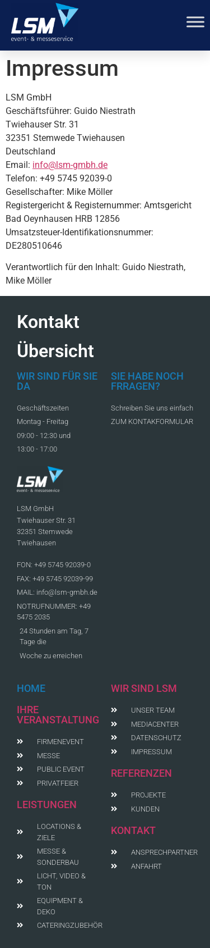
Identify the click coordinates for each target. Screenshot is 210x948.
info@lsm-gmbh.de (70, 164)
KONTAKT (133, 830)
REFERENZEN (141, 773)
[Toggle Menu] (195, 21)
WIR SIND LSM (144, 688)
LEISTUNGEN (47, 804)
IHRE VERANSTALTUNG (58, 715)
